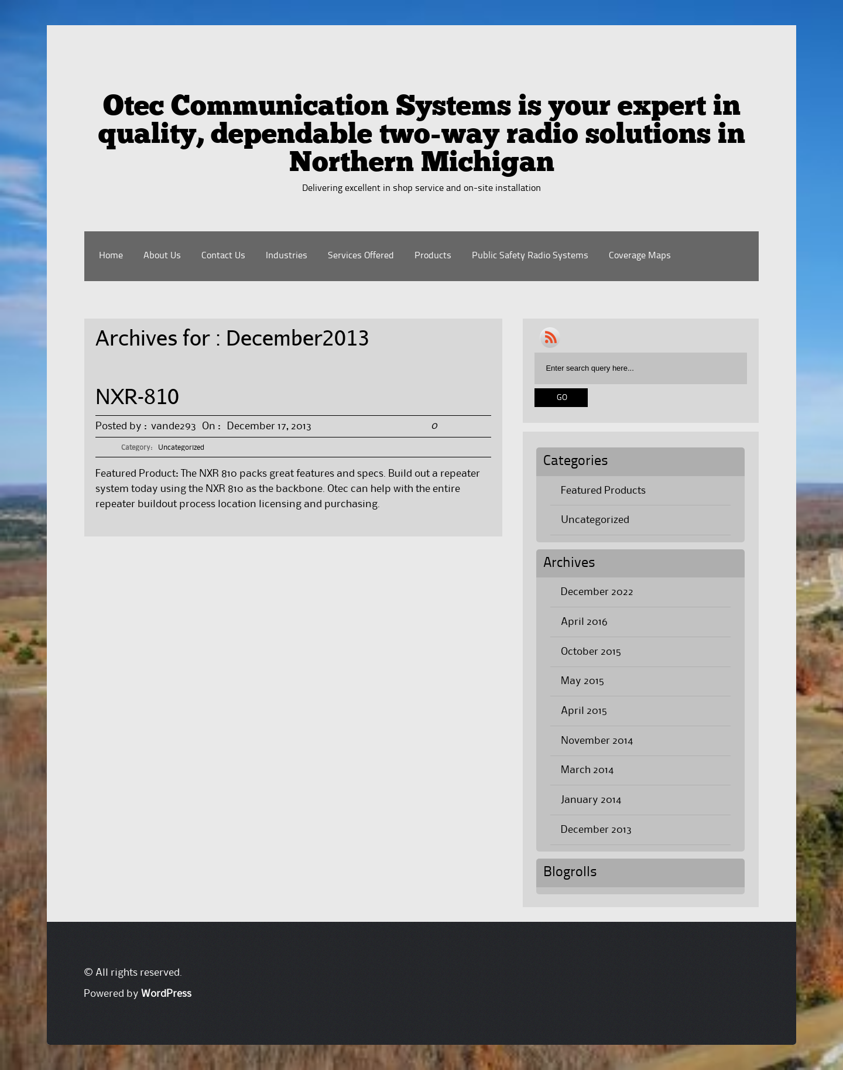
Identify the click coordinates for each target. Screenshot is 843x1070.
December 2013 (596, 830)
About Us (162, 256)
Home (111, 256)
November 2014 (597, 741)
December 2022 (597, 592)
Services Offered (361, 256)
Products (432, 256)
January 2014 (591, 800)
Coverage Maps (640, 256)
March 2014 (587, 770)
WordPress (166, 994)
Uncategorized (181, 448)
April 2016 (584, 622)
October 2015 (591, 652)
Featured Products (603, 490)
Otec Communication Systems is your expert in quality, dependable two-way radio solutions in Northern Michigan (421, 136)
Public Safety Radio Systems (530, 256)
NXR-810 (137, 396)
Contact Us (223, 256)
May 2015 (582, 681)
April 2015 (584, 711)
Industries (286, 256)
